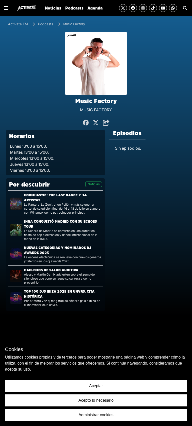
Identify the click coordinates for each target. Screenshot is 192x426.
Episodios (127, 133)
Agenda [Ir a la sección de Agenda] (95, 8)
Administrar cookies (96, 415)
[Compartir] (106, 123)
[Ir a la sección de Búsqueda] (185, 8)
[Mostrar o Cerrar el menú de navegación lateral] (6, 8)
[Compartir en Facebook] (86, 123)
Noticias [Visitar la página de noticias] (94, 184)
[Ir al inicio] (26, 8)
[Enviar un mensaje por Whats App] (173, 8)
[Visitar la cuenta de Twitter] (123, 8)
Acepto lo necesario (96, 400)
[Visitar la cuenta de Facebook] (133, 8)
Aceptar (96, 386)
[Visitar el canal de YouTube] (163, 8)
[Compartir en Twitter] (96, 123)
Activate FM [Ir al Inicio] (18, 24)
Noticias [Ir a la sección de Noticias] (53, 8)
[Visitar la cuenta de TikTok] (153, 8)
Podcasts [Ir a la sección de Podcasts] (74, 8)
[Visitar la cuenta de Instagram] (143, 8)
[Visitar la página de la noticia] (55, 204)
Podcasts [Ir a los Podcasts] (45, 24)
